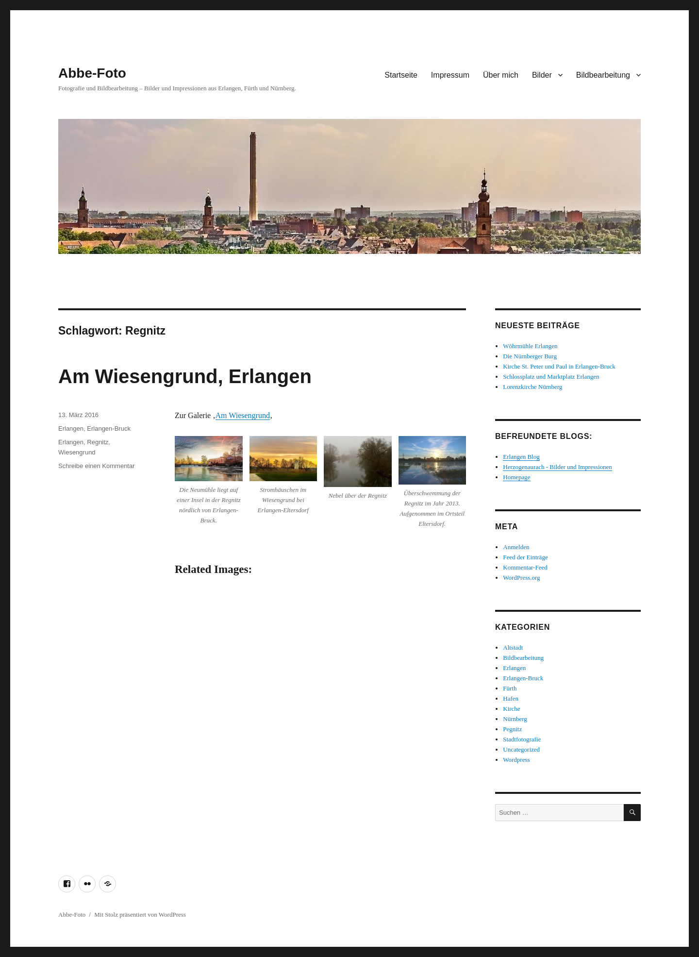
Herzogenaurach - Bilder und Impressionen (557, 466)
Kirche (511, 708)
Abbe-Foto (92, 73)
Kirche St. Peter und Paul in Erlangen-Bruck (559, 366)
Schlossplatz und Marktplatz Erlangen (551, 376)
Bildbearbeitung (603, 75)
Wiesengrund (77, 452)
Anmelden (516, 547)
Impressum (450, 75)
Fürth (509, 688)
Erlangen (70, 428)
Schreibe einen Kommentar (96, 466)
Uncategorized (521, 749)
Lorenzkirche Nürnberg (532, 386)
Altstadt (513, 647)
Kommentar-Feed (525, 567)
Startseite (400, 75)
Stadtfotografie (522, 739)
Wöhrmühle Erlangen (530, 346)
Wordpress (516, 759)
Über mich (500, 75)
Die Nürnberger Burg (530, 356)
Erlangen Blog (521, 456)
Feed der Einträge (525, 557)
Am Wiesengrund (243, 415)
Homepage (516, 477)
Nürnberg (515, 718)
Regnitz (97, 442)
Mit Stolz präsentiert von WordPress (140, 914)
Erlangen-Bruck (109, 428)
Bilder (542, 75)
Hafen (510, 698)
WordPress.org (521, 577)
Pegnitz (512, 729)
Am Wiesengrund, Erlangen (185, 376)
